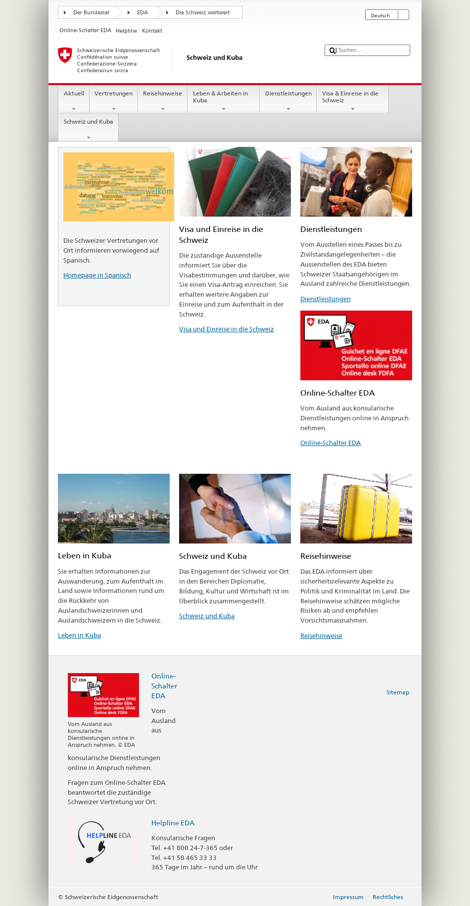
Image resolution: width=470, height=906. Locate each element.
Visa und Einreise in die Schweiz (226, 329)
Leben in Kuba (79, 635)
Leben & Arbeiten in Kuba (223, 101)
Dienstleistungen (288, 101)
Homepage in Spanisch (97, 275)
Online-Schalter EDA (330, 443)
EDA (142, 12)
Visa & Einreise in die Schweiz (352, 101)
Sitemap (397, 692)
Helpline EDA (172, 822)
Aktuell (74, 101)
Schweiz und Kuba (88, 129)
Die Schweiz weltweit (203, 12)
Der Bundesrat (91, 12)
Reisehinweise (163, 101)
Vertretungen (114, 101)
